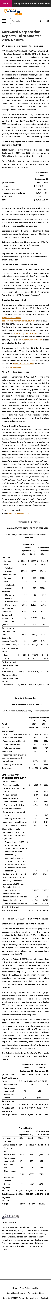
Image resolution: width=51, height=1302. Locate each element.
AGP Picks (6, 4)
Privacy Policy (32, 1298)
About (14, 1288)
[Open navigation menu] (4, 21)
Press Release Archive (29, 1288)
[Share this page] (47, 21)
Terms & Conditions (36, 1293)
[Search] (24, 21)
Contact (44, 1298)
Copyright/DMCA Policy (13, 1298)
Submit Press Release (16, 1293)
